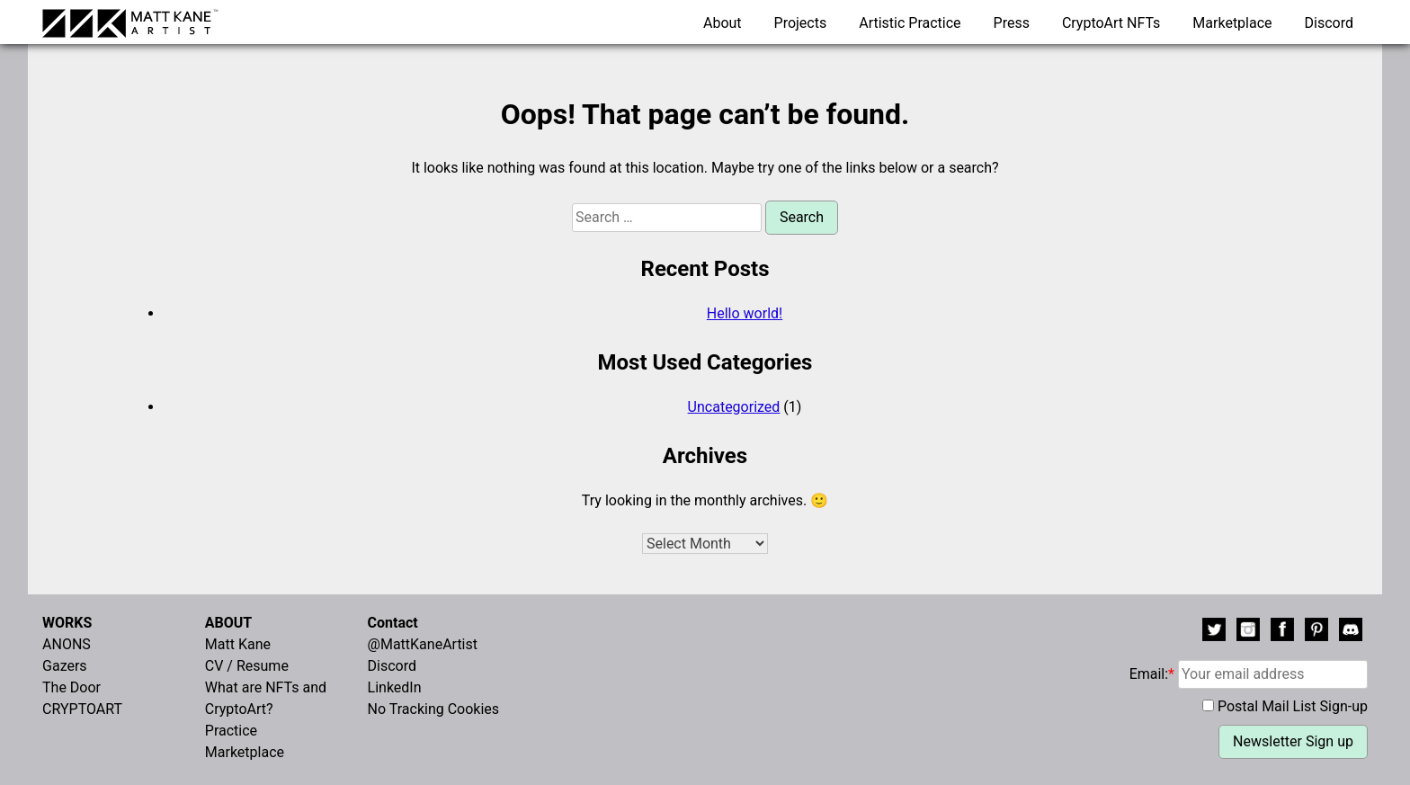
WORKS (67, 622)
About (722, 22)
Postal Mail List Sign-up (1293, 706)
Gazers (64, 665)
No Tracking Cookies (434, 709)
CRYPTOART (82, 709)
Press (1012, 22)
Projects (800, 22)
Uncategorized (734, 406)
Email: (1248, 673)
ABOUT (228, 622)
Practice (231, 730)
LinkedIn (395, 687)
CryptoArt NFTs (1111, 22)
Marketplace (1232, 22)
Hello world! (744, 313)
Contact (393, 622)
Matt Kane (238, 644)
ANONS (66, 644)
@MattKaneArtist (422, 644)
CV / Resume (247, 665)
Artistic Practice (909, 22)
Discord (1329, 22)
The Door (71, 687)
